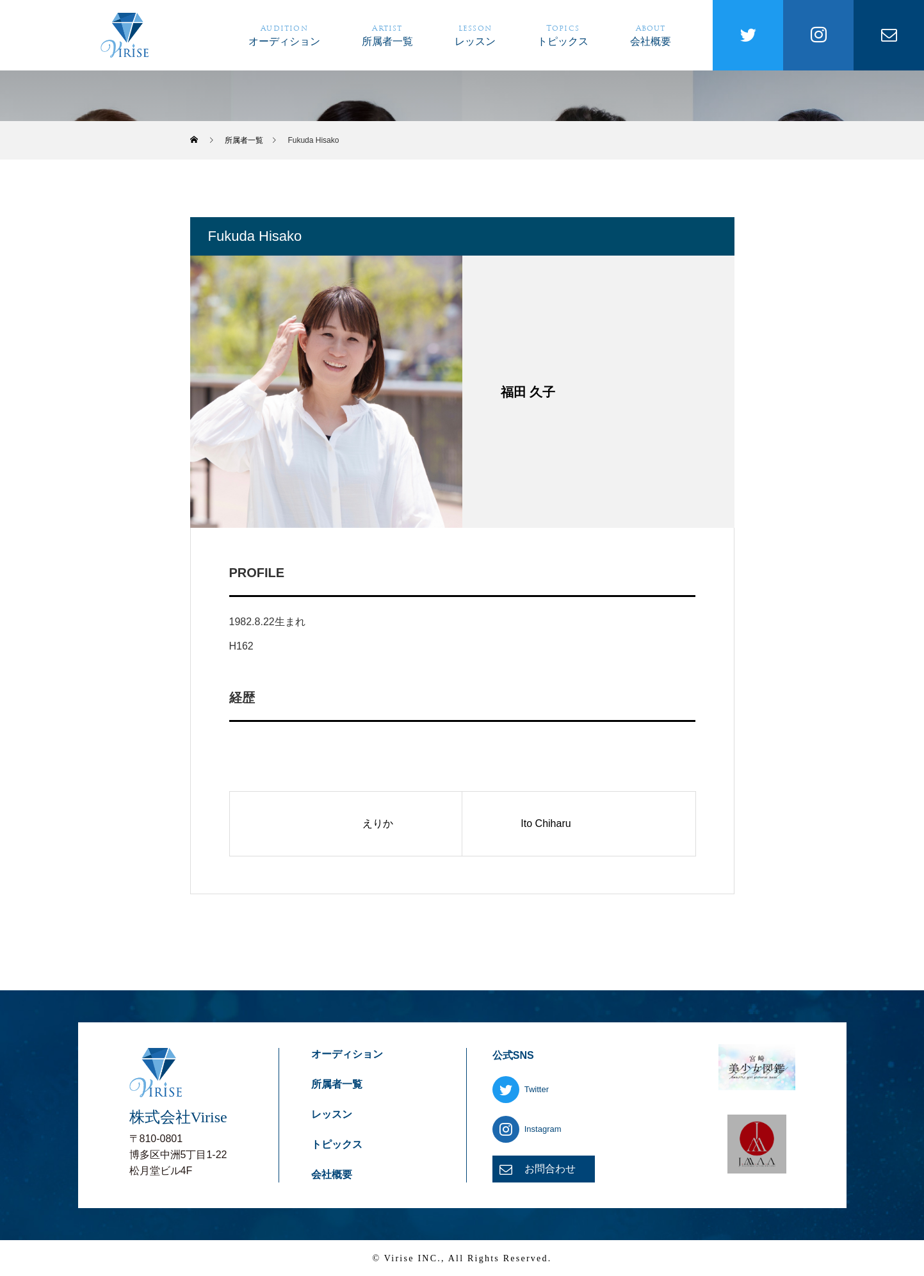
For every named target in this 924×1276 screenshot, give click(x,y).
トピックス (562, 34)
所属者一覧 (387, 34)
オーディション (284, 34)
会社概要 (650, 34)
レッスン (475, 34)
